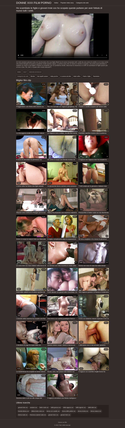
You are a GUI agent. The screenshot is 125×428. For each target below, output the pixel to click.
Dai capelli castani (42, 76)
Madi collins (76, 76)
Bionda (33, 76)
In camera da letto (65, 76)
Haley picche (54, 76)
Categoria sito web (82, 3)
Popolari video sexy (67, 3)
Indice (56, 3)
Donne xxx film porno (33, 2)
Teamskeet (96, 76)
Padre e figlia (87, 76)
